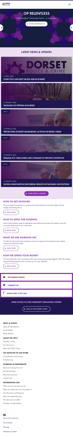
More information (37, 24)
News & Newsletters (11, 327)
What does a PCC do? (15, 293)
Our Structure (8, 345)
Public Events (8, 333)
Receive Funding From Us (13, 368)
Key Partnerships (9, 371)
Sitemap (6, 427)
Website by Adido (10, 431)
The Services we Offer (11, 400)
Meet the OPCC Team (11, 348)
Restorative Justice (10, 375)
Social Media (8, 330)
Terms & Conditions (10, 418)
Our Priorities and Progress (13, 393)
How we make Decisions (12, 396)
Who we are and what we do (14, 386)
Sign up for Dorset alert (36, 309)
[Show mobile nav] (69, 5)
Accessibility (7, 423)
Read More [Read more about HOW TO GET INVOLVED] (11, 212)
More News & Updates (37, 193)
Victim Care (7, 378)
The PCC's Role (9, 341)
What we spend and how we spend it (17, 389)
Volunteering (8, 360)
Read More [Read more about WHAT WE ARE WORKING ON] (11, 248)
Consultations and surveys (13, 356)
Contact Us (10, 285)
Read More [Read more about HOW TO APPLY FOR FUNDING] (11, 230)
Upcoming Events (14, 277)
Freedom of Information (12, 403)
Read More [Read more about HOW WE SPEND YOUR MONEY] (11, 266)
